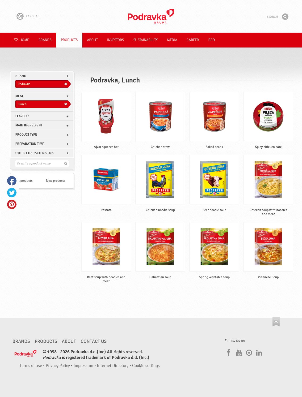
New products (55, 181)
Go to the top (276, 321)
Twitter (12, 192)
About (92, 40)
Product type (26, 135)
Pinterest (12, 204)
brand (20, 76)
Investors (115, 40)
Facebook (12, 181)
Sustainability (145, 40)
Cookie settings (146, 365)
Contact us (94, 341)
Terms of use (31, 365)
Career (193, 40)
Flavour (22, 116)
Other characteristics (34, 153)
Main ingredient (28, 125)
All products (24, 181)
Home (21, 40)
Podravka (151, 16)
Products (69, 40)
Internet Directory (112, 365)
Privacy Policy (58, 365)
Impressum (83, 365)
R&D (211, 40)
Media (172, 40)
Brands (44, 40)
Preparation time (29, 144)
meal (19, 96)
